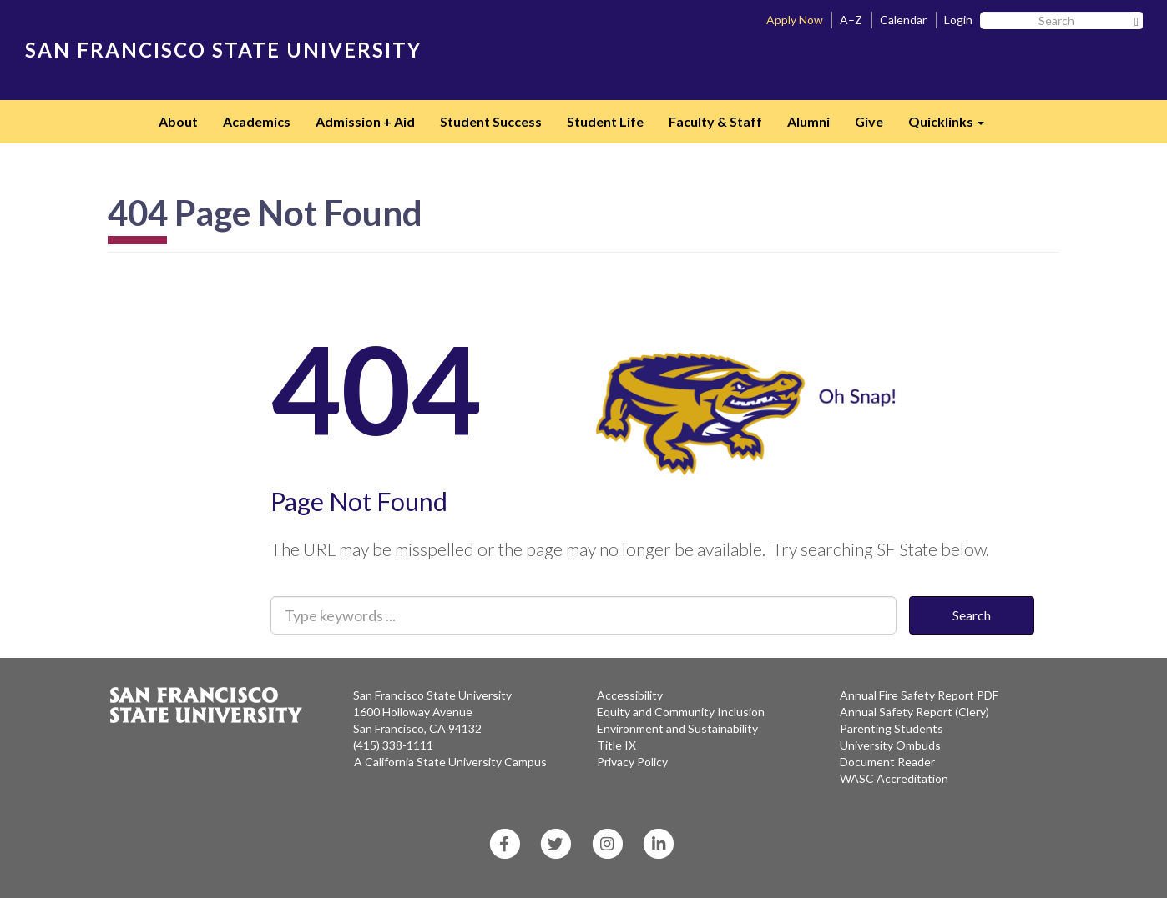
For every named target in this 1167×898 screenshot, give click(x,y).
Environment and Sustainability (677, 728)
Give (869, 121)
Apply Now (794, 20)
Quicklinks (952, 126)
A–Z (851, 20)
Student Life (605, 121)
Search (971, 615)
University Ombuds (890, 745)
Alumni (808, 121)
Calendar (903, 20)
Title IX (616, 745)
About (178, 121)
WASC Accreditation (894, 778)
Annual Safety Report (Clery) (914, 712)
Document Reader (887, 762)
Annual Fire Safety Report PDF (919, 695)
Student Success (491, 121)
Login (958, 20)
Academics (256, 121)
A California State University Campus (450, 762)
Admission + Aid (365, 121)
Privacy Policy (632, 762)
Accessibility (630, 695)
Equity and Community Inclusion (681, 712)
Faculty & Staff (715, 121)
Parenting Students (891, 728)
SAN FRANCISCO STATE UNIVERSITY (223, 50)
